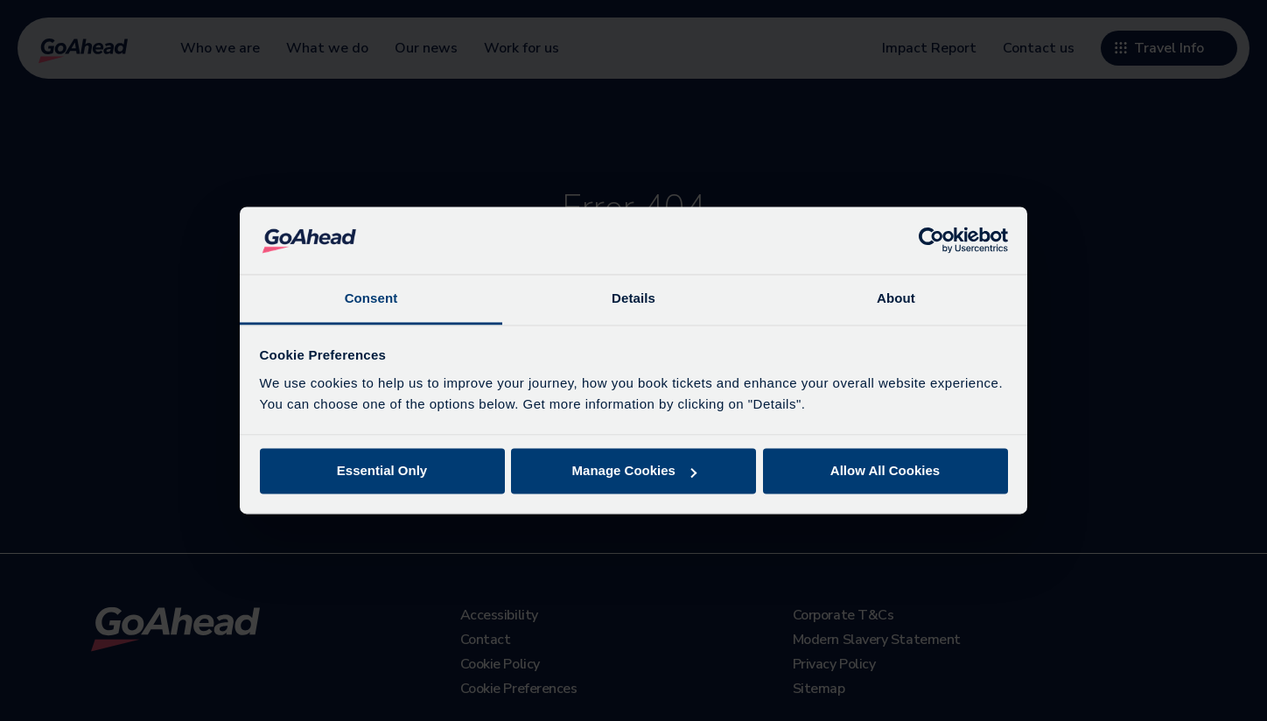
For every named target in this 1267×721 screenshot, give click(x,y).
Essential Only (382, 471)
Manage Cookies (634, 471)
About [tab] (896, 297)
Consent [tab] (371, 297)
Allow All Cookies (885, 471)
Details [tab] (633, 297)
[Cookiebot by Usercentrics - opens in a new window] (931, 241)
